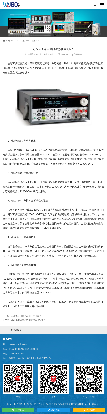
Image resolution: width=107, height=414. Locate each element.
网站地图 (96, 404)
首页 (16, 41)
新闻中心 (25, 41)
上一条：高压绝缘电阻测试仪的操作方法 (22, 316)
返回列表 (78, 54)
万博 (98, 301)
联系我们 (8, 339)
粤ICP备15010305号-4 (79, 404)
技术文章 (35, 41)
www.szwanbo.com (18, 344)
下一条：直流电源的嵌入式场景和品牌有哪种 (24, 319)
